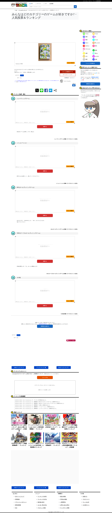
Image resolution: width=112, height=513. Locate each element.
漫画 (85, 36)
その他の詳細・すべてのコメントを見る (69, 313)
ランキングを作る (42, 499)
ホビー (85, 42)
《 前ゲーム (19, 367)
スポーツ (86, 45)
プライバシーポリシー (21, 502)
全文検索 (51, 3)
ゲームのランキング (23, 10)
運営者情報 (18, 505)
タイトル (39, 3)
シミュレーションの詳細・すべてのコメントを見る (66, 183)
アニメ (95, 33)
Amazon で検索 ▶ (70, 121)
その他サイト (86, 505)
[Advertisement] (45, 31)
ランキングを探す (42, 496)
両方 (32, 3)
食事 (85, 53)
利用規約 (17, 499)
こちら (17, 81)
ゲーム (21, 75)
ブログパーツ (86, 499)
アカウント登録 (42, 507)
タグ (46, 3)
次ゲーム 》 (63, 367)
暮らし (95, 53)
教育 (85, 59)
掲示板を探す (41, 502)
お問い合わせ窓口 (64, 505)
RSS (16, 507)
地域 (94, 59)
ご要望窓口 (63, 502)
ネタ (85, 56)
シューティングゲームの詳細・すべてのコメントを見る (65, 139)
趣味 (94, 50)
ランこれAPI (86, 502)
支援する (85, 496)
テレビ (95, 39)
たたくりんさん (67, 81)
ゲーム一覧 (41, 367)
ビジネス (95, 56)
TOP (16, 10)
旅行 (94, 45)
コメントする (45, 377)
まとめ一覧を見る (42, 505)
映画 (85, 39)
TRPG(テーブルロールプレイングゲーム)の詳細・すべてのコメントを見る (61, 273)
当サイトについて (19, 496)
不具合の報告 (63, 499)
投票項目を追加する (90, 83)
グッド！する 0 (71, 340)
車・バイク (96, 42)
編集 (74, 85)
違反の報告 (63, 496)
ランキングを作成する (90, 63)
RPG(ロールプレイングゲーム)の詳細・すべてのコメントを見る (64, 229)
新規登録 (97, 95)
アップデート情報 (64, 507)
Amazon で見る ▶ (71, 62)
